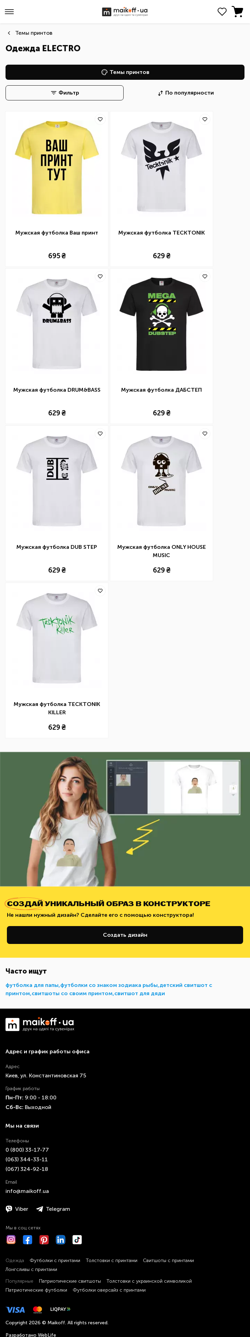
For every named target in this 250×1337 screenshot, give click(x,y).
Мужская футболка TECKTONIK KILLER (57, 708)
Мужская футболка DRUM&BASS (57, 390)
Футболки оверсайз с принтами (109, 1290)
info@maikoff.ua (27, 1191)
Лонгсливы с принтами (31, 1269)
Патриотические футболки (36, 1290)
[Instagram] (11, 1239)
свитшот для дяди (139, 993)
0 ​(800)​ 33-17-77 (27, 1149)
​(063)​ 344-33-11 (27, 1159)
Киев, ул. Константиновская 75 (46, 1075)
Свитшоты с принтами (168, 1260)
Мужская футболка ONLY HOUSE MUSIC (161, 551)
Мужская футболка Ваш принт (56, 232)
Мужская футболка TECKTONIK (161, 232)
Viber (17, 1209)
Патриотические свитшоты (70, 1281)
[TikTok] (77, 1239)
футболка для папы (32, 985)
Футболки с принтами (55, 1260)
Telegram (53, 1209)
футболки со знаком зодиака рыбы (109, 985)
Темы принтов (33, 33)
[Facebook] (27, 1239)
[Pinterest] (44, 1239)
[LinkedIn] (60, 1239)
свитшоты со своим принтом (72, 993)
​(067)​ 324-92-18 (27, 1169)
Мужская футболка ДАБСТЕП (161, 390)
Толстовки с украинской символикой (149, 1281)
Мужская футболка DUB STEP (57, 547)
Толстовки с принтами (111, 1260)
